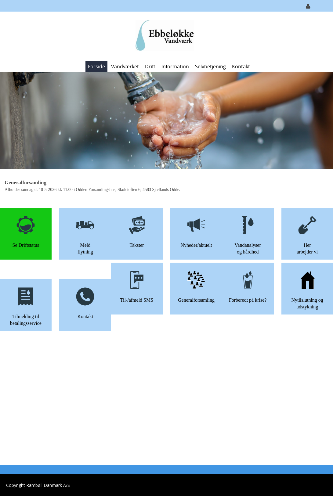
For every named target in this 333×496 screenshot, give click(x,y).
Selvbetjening (210, 66)
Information (175, 66)
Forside (96, 66)
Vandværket (125, 66)
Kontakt (241, 66)
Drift (150, 66)
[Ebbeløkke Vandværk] (164, 36)
